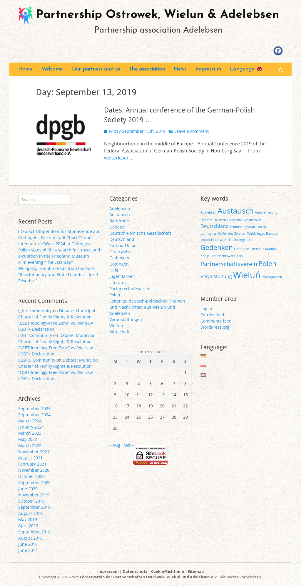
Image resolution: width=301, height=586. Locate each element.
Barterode (119, 221)
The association (147, 69)
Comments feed (216, 321)
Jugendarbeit (122, 276)
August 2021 (30, 458)
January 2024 (31, 427)
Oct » (129, 445)
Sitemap (196, 571)
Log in (206, 308)
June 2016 (28, 544)
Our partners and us (95, 69)
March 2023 (29, 433)
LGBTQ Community (36, 360)
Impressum (208, 69)
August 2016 (30, 538)
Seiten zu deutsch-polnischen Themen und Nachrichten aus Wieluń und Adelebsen (147, 307)
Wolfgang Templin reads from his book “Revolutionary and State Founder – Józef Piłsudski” (58, 274)
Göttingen (119, 264)
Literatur (117, 282)
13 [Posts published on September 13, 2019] (162, 394)
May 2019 (27, 519)
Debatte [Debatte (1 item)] (206, 220)
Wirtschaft (119, 332)
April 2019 (28, 525)
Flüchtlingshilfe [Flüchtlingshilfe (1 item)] (240, 240)
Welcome (52, 69)
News (180, 69)
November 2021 (33, 451)
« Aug (114, 445)
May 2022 (27, 439)
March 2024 (29, 421)
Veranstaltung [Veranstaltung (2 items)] (216, 276)
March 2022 (29, 445)
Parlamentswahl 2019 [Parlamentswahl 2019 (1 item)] (226, 256)
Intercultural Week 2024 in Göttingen (54, 243)
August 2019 (30, 513)
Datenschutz (135, 571)
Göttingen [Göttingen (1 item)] (241, 249)
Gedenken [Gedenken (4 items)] (216, 247)
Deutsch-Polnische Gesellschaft (140, 233)
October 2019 (31, 501)
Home (25, 69)
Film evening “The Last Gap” (45, 262)
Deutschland (121, 239)
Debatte (117, 227)
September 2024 (34, 414)
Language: (246, 69)
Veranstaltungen (125, 319)
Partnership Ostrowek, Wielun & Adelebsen (157, 15)
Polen (114, 295)
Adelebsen (119, 208)
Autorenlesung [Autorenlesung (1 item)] (266, 212)
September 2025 (34, 408)
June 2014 (28, 550)
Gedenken (119, 258)
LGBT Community (35, 335)
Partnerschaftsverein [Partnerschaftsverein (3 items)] (228, 264)
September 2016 (34, 532)
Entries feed (212, 315)
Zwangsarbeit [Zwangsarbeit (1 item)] (272, 277)
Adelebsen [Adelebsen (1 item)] (208, 212)
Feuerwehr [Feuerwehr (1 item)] (219, 240)
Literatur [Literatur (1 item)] (257, 249)
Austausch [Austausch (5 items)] (236, 211)
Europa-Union (123, 245)
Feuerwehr (120, 251)
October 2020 (31, 476)
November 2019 (33, 495)
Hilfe (113, 270)
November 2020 (33, 470)
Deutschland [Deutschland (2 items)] (214, 226)
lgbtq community (35, 310)
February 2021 (32, 464)
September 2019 (34, 507)
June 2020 (28, 488)
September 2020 (34, 482)
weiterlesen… (118, 158)
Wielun (116, 325)
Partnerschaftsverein (129, 288)
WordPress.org (214, 327)
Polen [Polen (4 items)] (267, 263)
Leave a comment (191, 131)
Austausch (119, 214)
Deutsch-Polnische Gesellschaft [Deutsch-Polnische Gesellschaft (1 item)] (237, 220)
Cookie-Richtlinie (167, 571)
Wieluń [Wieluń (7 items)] (246, 275)
